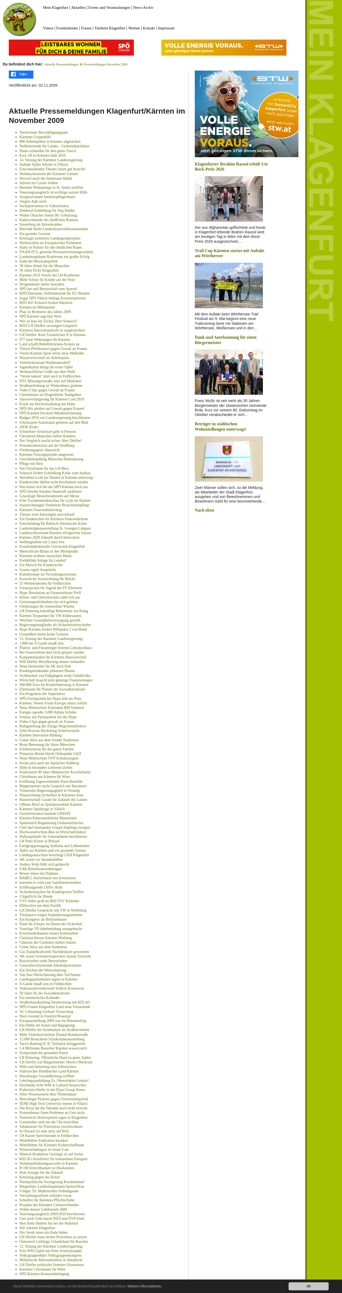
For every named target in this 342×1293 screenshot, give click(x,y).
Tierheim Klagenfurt (110, 28)
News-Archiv (143, 8)
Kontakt (149, 28)
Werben (134, 28)
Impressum (166, 28)
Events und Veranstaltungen (109, 8)
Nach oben (204, 510)
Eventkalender (67, 28)
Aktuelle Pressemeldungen (61, 64)
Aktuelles (78, 8)
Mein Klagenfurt (55, 8)
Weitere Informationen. (145, 1286)
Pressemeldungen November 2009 (106, 64)
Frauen (86, 28)
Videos (48, 28)
